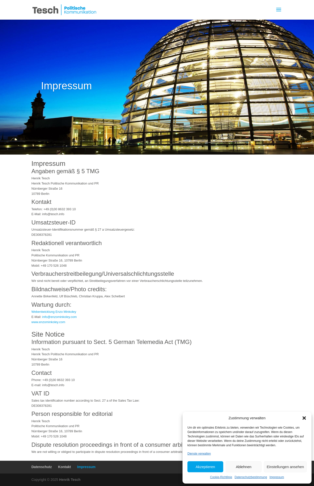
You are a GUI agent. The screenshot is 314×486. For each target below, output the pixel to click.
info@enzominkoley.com (59, 317)
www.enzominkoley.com (48, 322)
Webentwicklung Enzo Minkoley (53, 312)
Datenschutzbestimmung (251, 477)
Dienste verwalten (199, 453)
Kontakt (64, 467)
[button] (304, 418)
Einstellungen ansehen (285, 467)
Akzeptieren (205, 467)
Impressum (276, 477)
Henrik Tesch (69, 480)
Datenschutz (41, 467)
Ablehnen (243, 467)
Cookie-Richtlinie (221, 477)
